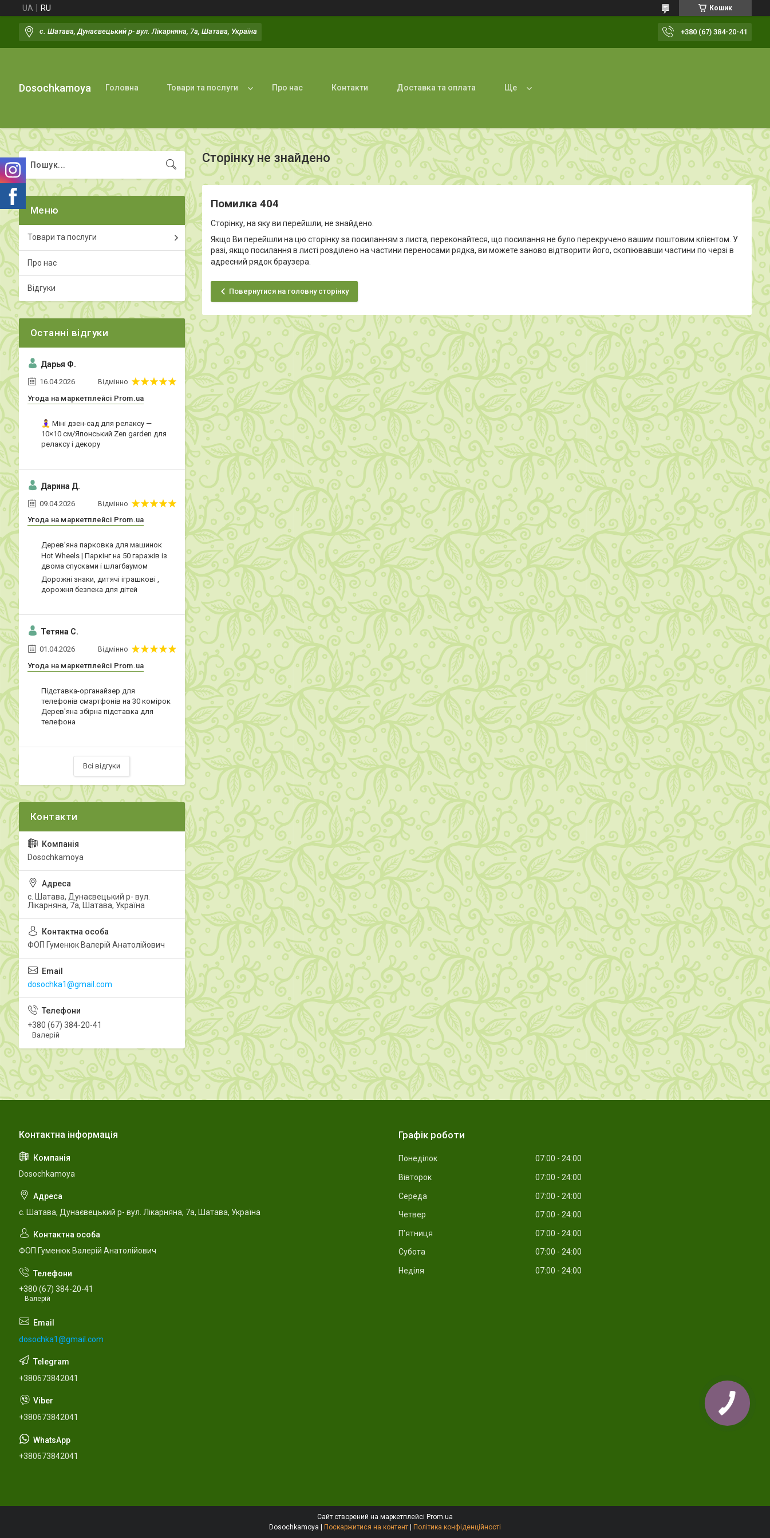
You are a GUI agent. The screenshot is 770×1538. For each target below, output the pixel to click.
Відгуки (41, 288)
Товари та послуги (202, 87)
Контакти (349, 87)
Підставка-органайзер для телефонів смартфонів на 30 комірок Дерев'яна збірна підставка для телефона (106, 707)
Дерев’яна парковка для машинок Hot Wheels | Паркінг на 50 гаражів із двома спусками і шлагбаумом (104, 555)
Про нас (287, 87)
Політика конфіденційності (457, 1527)
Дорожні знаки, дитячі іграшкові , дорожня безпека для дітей (100, 584)
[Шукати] (171, 165)
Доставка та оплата (436, 87)
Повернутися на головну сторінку (289, 291)
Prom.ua (440, 1517)
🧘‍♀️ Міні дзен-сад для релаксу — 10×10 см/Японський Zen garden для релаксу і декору (104, 433)
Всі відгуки (101, 766)
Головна (122, 87)
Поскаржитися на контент (366, 1527)
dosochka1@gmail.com (69, 984)
